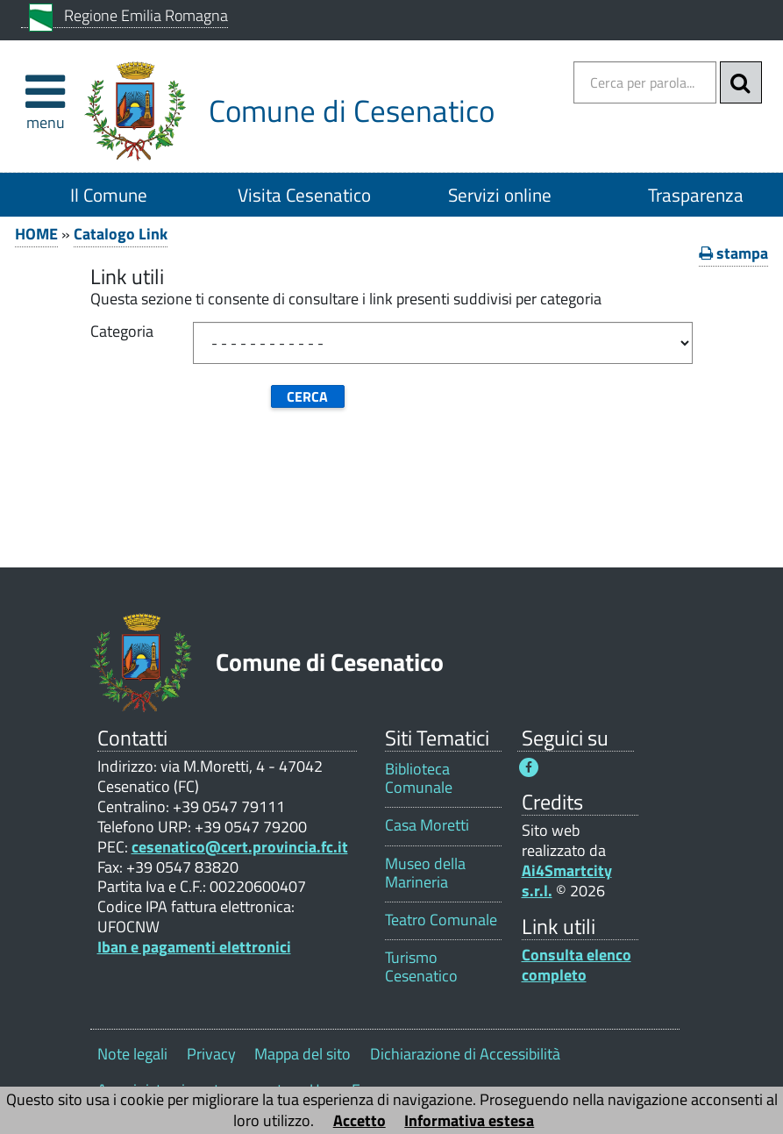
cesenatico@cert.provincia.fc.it (240, 847)
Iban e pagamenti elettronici (194, 947)
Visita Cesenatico (304, 195)
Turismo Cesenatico (421, 966)
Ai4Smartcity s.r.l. (567, 880)
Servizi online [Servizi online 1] (500, 195)
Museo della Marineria (425, 872)
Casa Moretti (427, 825)
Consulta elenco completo (576, 965)
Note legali (132, 1054)
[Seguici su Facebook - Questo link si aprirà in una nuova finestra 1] (528, 767)
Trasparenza (696, 195)
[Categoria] (443, 343)
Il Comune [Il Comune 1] (108, 195)
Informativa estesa (469, 1120)
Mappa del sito (302, 1054)
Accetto (359, 1120)
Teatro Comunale (441, 919)
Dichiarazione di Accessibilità (465, 1054)
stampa (733, 253)
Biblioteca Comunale (418, 778)
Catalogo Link (120, 234)
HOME (36, 234)
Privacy (211, 1054)
